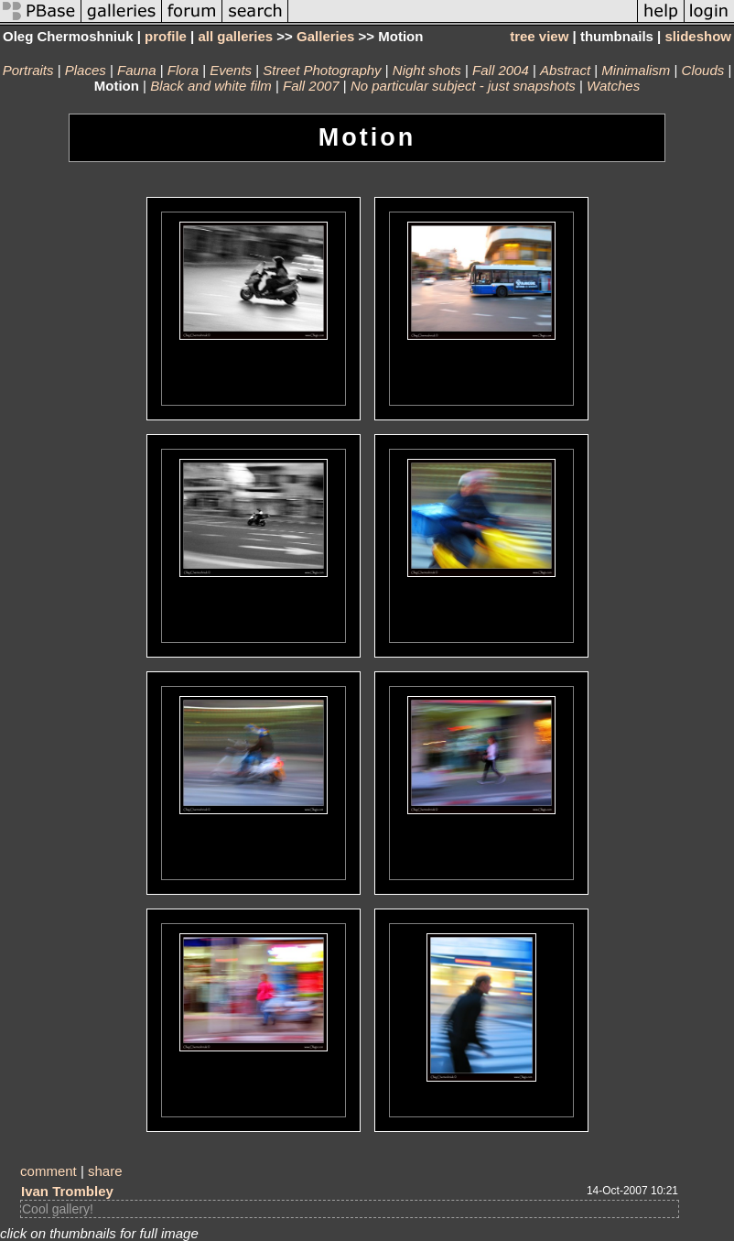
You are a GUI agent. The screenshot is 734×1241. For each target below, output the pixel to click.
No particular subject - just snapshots (463, 85)
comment (48, 1171)
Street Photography (322, 70)
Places (85, 70)
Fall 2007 (311, 85)
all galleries (235, 36)
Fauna (137, 70)
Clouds (703, 70)
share (105, 1171)
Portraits (28, 70)
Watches (613, 85)
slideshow (697, 36)
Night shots (427, 70)
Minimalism (635, 70)
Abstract (565, 70)
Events (231, 70)
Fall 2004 (500, 70)
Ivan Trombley (67, 1191)
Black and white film (211, 85)
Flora (183, 70)
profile (166, 36)
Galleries (325, 36)
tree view (539, 36)
